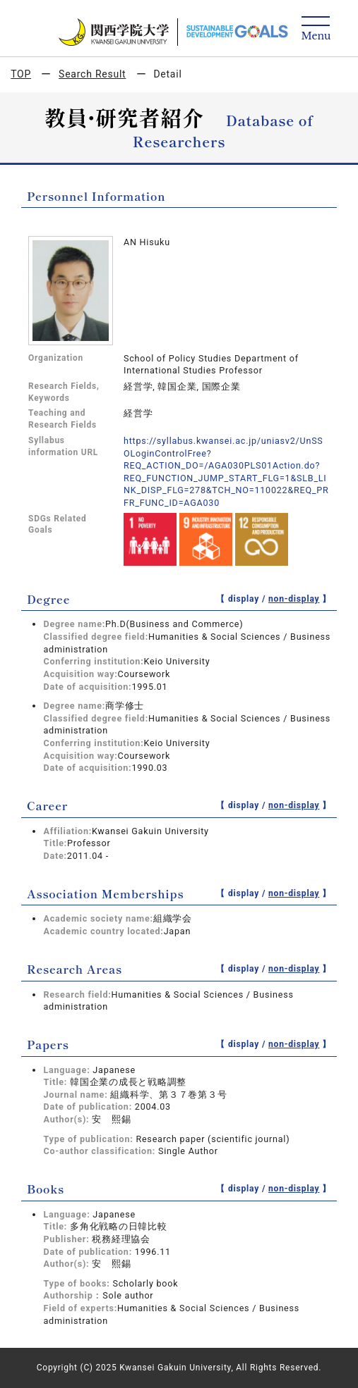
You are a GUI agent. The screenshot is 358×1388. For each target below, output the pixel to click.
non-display (294, 599)
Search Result (92, 74)
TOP (21, 74)
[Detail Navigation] (316, 29)
